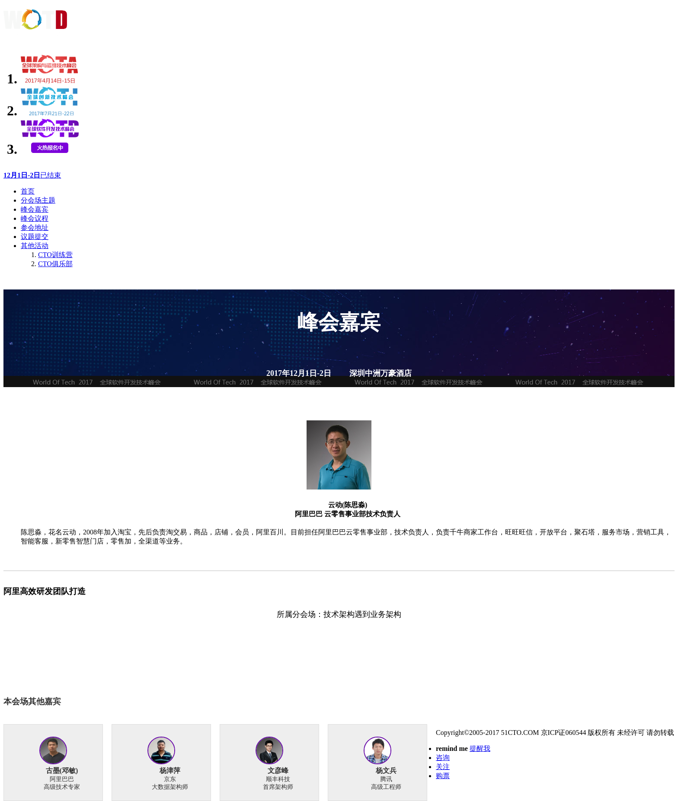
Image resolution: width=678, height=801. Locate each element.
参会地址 (34, 227)
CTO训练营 (55, 254)
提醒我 (480, 748)
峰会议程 (34, 218)
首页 (28, 191)
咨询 (443, 757)
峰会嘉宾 (34, 209)
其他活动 (34, 245)
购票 (443, 775)
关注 (443, 766)
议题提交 (34, 236)
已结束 (32, 175)
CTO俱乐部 (55, 263)
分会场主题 (38, 200)
